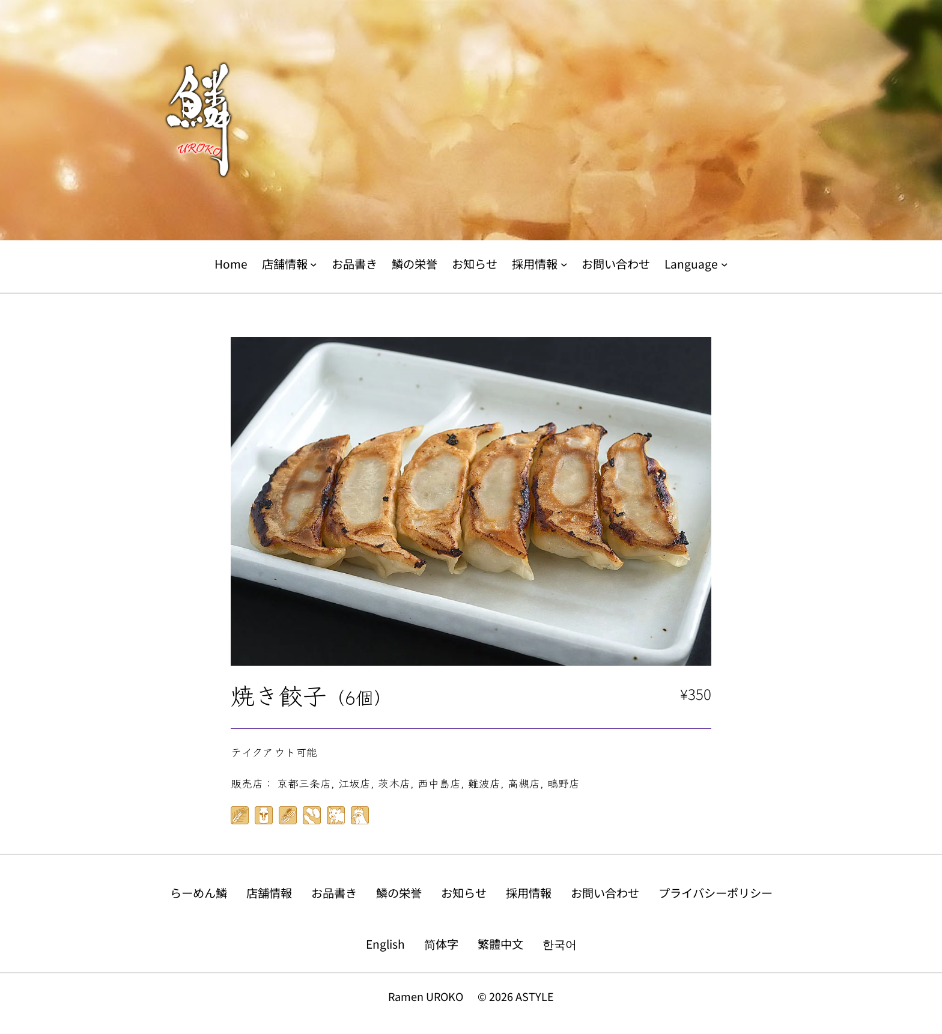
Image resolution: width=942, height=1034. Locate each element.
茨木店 (394, 783)
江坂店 (354, 783)
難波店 (484, 783)
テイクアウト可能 (274, 751)
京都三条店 (304, 783)
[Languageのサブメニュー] (724, 264)
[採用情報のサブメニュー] (564, 264)
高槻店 (524, 783)
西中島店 (439, 783)
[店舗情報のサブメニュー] (313, 264)
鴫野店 (563, 783)
